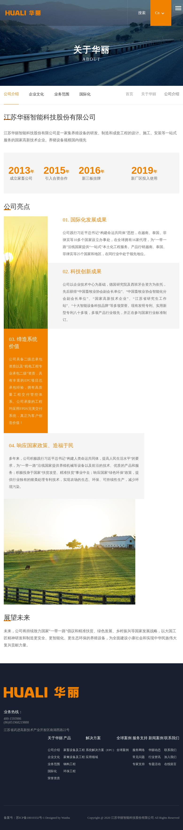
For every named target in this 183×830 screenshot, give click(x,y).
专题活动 (154, 764)
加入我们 (170, 757)
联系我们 (170, 750)
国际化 (85, 94)
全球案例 (123, 750)
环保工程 (69, 771)
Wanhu (65, 817)
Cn (157, 13)
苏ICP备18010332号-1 (30, 817)
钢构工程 (69, 764)
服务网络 (138, 750)
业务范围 (61, 94)
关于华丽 (148, 94)
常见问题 (138, 757)
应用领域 (92, 757)
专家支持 (138, 764)
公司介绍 (11, 94)
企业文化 (36, 94)
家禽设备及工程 (74, 757)
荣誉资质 (54, 778)
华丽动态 (154, 750)
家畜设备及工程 (74, 750)
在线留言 (170, 764)
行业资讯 (154, 757)
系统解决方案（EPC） (101, 750)
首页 (129, 94)
